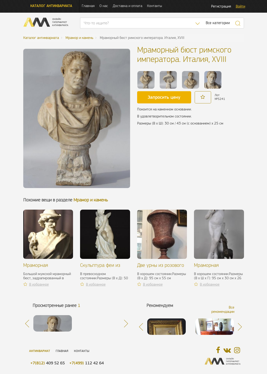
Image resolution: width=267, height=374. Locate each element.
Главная (88, 6)
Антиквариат (39, 351)
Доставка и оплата (127, 6)
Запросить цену (164, 97)
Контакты (154, 6)
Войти (240, 6)
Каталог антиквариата (51, 6)
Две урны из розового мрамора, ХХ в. (160, 267)
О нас (103, 6)
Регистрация (221, 6)
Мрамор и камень (91, 199)
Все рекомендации (222, 309)
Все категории (218, 23)
